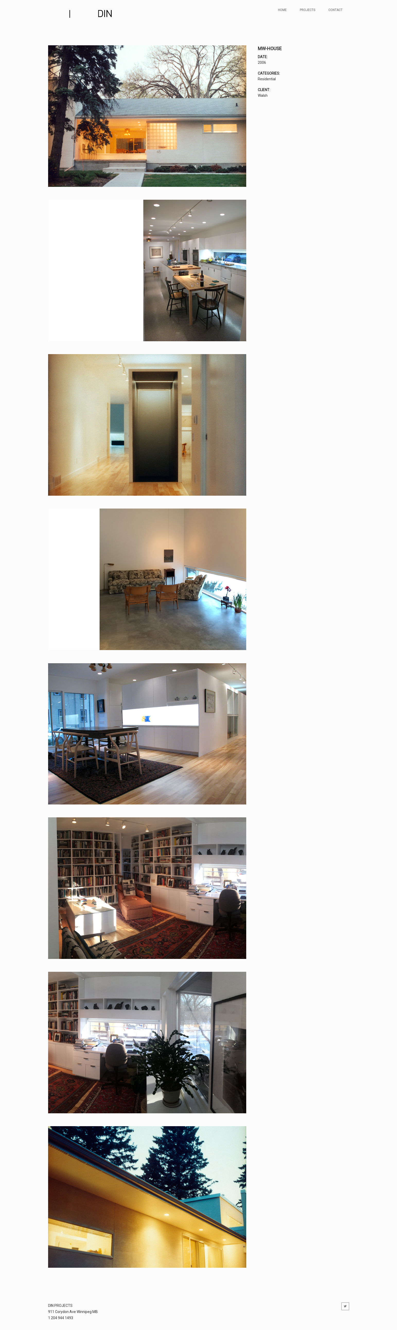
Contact (335, 10)
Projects (307, 10)
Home (282, 10)
